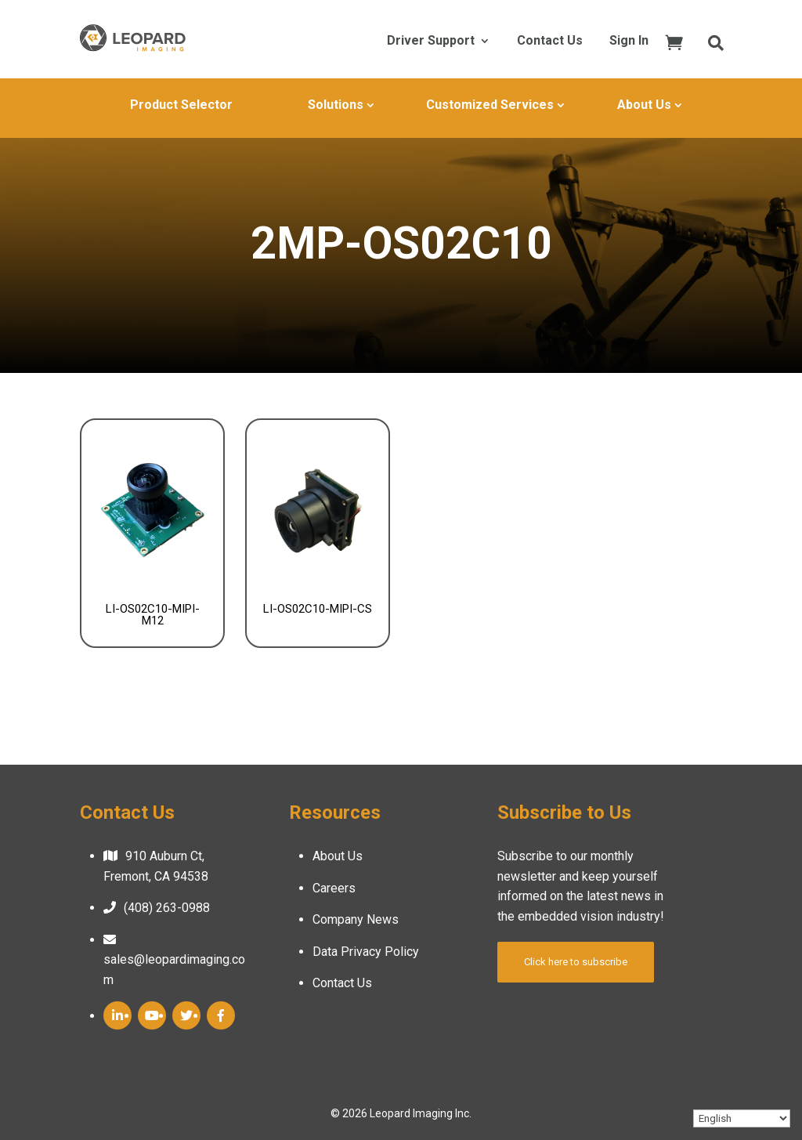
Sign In (628, 41)
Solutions (335, 104)
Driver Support (431, 41)
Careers (334, 888)
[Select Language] (741, 1118)
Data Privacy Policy (365, 951)
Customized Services (490, 104)
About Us (644, 104)
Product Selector (181, 104)
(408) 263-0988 (167, 907)
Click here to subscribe (575, 962)
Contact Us (550, 41)
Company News (355, 919)
